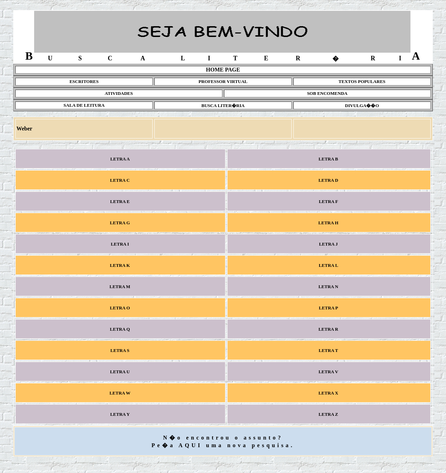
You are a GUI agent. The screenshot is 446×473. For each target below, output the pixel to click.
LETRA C (120, 180)
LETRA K (120, 265)
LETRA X (328, 393)
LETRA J (329, 244)
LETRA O (120, 307)
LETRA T (328, 350)
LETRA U (120, 371)
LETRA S (120, 350)
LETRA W (120, 393)
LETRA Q (120, 329)
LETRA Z (328, 414)
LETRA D (328, 180)
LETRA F (329, 201)
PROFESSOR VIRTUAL (223, 81)
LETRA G (120, 222)
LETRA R (328, 329)
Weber (24, 129)
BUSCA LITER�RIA (223, 105)
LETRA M (120, 286)
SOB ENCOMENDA (327, 93)
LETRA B (328, 159)
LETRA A (120, 159)
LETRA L (328, 265)
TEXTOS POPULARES (362, 81)
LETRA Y (120, 414)
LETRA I (120, 244)
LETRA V (328, 371)
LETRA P (329, 307)
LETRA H (328, 222)
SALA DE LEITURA (84, 105)
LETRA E (120, 201)
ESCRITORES (84, 81)
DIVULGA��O (362, 105)
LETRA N (328, 286)
